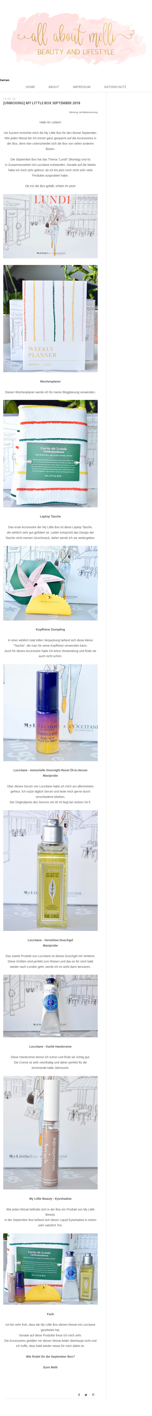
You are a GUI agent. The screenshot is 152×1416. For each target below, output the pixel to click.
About (54, 87)
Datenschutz (115, 87)
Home (30, 87)
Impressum (81, 87)
